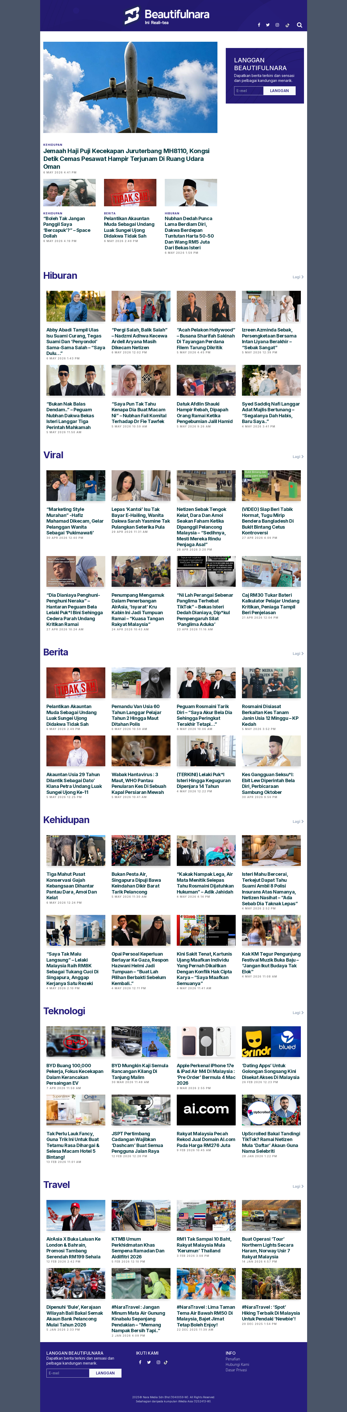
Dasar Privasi (236, 1369)
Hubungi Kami (237, 1364)
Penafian (233, 1358)
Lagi (298, 277)
